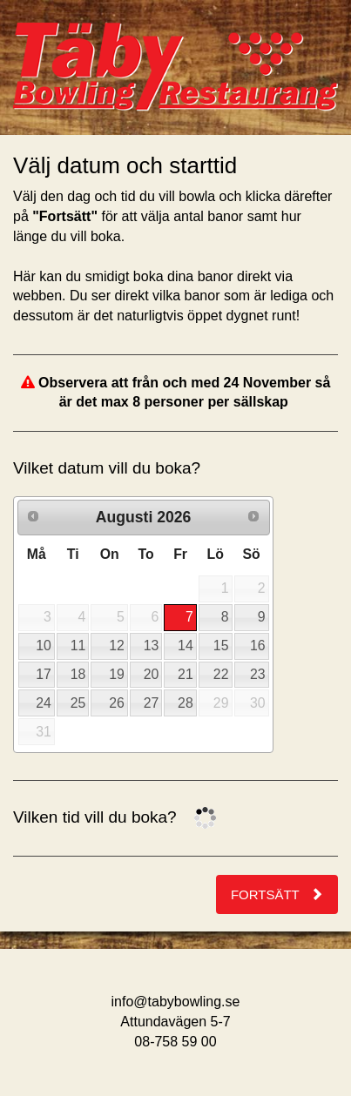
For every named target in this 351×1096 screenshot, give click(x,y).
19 (117, 674)
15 (221, 645)
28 (185, 703)
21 (185, 674)
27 (151, 703)
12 (117, 645)
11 (78, 645)
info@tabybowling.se (175, 1001)
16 (258, 645)
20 (151, 674)
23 (258, 674)
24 (43, 703)
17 (43, 674)
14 (185, 645)
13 (151, 645)
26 (117, 703)
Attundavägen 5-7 (175, 1021)
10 (43, 645)
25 (78, 703)
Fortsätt (277, 894)
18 (78, 674)
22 (221, 674)
